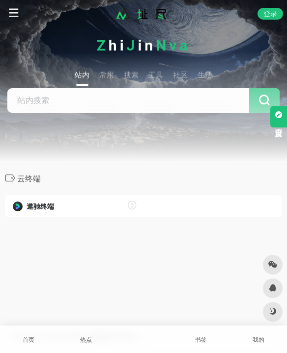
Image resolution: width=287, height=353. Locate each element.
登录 (270, 14)
